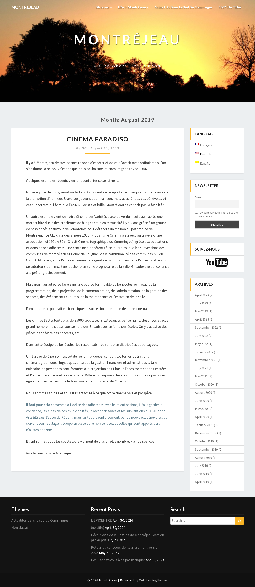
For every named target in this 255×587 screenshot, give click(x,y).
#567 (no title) (230, 7)
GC (84, 148)
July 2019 (201, 465)
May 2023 (201, 311)
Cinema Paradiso (98, 139)
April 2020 (202, 417)
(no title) (97, 527)
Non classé (19, 527)
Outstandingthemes (153, 580)
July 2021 (201, 368)
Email (198, 197)
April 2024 (202, 295)
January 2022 (204, 352)
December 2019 (205, 433)
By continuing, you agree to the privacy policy (216, 214)
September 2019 (206, 449)
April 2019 (202, 482)
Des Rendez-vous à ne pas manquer (118, 560)
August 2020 (203, 392)
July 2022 (201, 336)
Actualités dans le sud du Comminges (183, 7)
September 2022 (206, 327)
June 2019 (202, 474)
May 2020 (201, 409)
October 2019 (204, 441)
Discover (104, 7)
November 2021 (206, 360)
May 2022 (201, 344)
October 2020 (204, 384)
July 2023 (201, 303)
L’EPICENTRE (101, 520)
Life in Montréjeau (133, 7)
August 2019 (203, 457)
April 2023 (202, 319)
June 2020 (202, 401)
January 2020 (204, 425)
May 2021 (201, 376)
